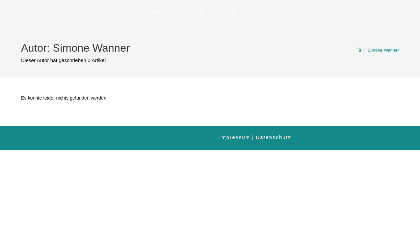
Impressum (234, 137)
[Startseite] (359, 50)
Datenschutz (273, 137)
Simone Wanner (383, 50)
